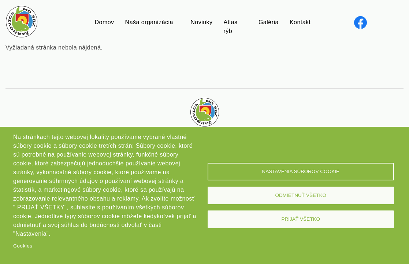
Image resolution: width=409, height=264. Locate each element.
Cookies (22, 246)
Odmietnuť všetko (300, 195)
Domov (104, 22)
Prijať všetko (300, 219)
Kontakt (300, 22)
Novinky (201, 22)
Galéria (269, 22)
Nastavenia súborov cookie (300, 171)
